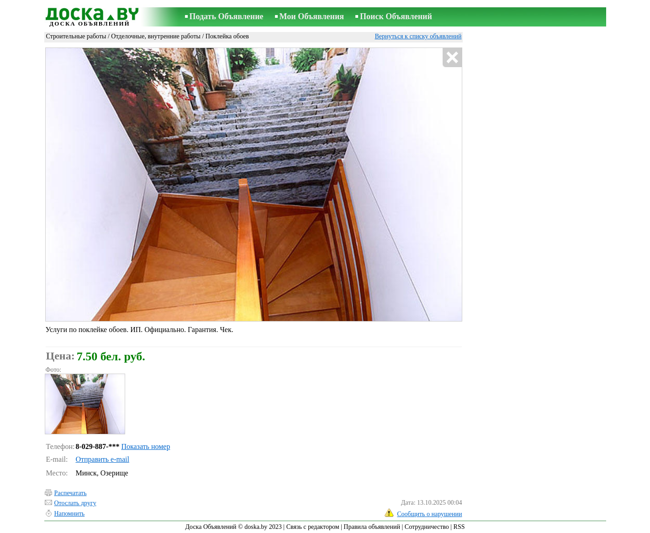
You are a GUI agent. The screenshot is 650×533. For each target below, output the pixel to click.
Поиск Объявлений (396, 16)
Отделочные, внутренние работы (156, 36)
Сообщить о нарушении (429, 514)
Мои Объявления (312, 16)
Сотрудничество (427, 526)
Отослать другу (75, 503)
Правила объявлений (371, 526)
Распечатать (70, 493)
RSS (459, 526)
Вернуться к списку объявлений (418, 36)
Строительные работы (76, 36)
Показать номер (145, 446)
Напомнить (69, 513)
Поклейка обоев (227, 36)
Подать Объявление (227, 16)
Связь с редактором (312, 526)
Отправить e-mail (102, 459)
